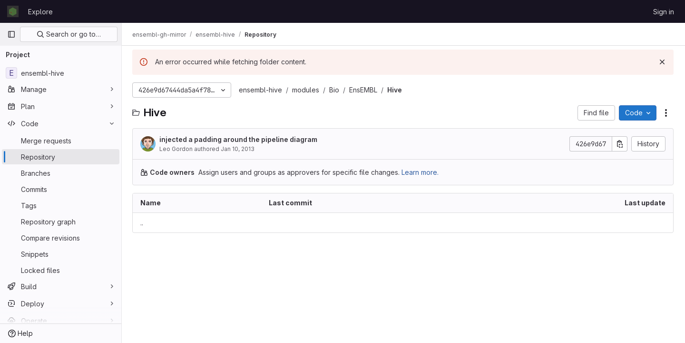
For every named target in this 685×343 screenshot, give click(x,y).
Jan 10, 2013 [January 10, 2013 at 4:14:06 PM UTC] (238, 148)
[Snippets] (60, 254)
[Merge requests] (60, 140)
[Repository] (60, 156)
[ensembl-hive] (60, 73)
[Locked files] (60, 270)
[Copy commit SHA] (619, 143)
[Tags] (60, 205)
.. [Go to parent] (142, 223)
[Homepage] (12, 11)
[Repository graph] (60, 221)
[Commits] (60, 189)
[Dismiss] (662, 62)
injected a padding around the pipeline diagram (239, 139)
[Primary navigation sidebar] (11, 34)
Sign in (663, 12)
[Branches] (60, 173)
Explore (40, 12)
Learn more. (421, 172)
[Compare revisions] (60, 237)
